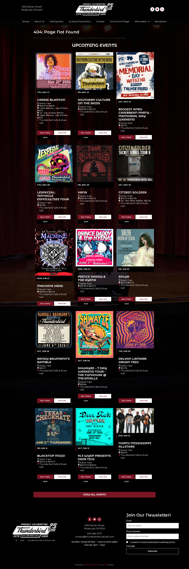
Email (129, 521)
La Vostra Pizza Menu (80, 21)
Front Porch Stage (119, 21)
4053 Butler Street (32, 7)
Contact (100, 21)
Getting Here (56, 21)
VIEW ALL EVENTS (94, 494)
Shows (25, 21)
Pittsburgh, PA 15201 (32, 10)
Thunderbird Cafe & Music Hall (53, 121)
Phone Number (133, 531)
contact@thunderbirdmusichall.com (94, 536)
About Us (39, 21)
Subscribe (152, 551)
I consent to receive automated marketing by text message (150, 544)
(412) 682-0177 (94, 533)
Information (142, 21)
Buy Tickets (45, 133)
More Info (62, 133)
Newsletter (161, 21)
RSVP (45, 137)
